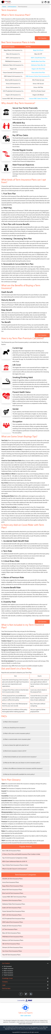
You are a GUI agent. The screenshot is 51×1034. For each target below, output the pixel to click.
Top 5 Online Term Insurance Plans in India (15, 865)
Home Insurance (8, 973)
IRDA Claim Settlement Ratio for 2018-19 (14, 861)
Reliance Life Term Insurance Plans (12, 940)
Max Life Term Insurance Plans (11, 933)
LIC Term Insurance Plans (9, 929)
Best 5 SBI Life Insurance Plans (11, 851)
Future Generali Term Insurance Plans (13, 911)
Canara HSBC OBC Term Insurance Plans (14, 897)
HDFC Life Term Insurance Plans (11, 915)
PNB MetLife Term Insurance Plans (12, 937)
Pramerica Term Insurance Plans (12, 900)
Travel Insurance (8, 975)
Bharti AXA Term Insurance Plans (12, 889)
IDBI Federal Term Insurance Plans (12, 922)
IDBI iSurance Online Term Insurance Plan (38, 76)
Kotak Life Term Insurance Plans (12, 926)
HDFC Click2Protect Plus (38, 58)
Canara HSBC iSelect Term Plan (38, 98)
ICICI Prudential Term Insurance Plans (13, 918)
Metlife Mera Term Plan (38, 61)
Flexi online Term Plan (38, 72)
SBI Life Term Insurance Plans (11, 944)
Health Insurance (8, 968)
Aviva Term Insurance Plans (10, 882)
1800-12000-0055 (25, 1015)
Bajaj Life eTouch (38, 50)
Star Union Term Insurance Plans (12, 951)
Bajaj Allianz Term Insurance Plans (12, 886)
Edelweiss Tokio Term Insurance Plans (13, 904)
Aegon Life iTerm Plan (38, 69)
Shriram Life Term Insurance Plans (12, 947)
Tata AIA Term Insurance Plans (11, 955)
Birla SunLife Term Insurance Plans (12, 893)
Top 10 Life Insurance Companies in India (14, 858)
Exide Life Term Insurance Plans (11, 908)
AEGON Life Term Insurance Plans (12, 879)
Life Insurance (12, 6)
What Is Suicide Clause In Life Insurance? (14, 869)
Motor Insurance (8, 970)
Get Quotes (42, 38)
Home (4, 6)
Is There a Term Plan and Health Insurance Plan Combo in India (21, 854)
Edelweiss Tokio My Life (38, 65)
